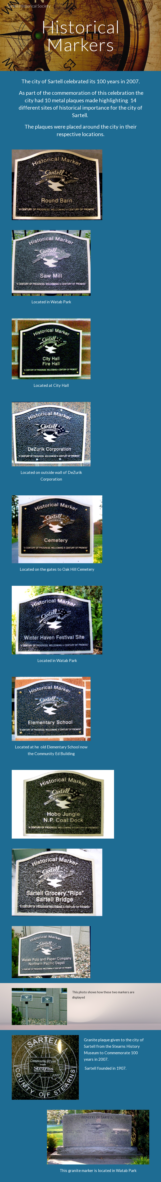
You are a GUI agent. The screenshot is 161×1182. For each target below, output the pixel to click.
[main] (80, 35)
